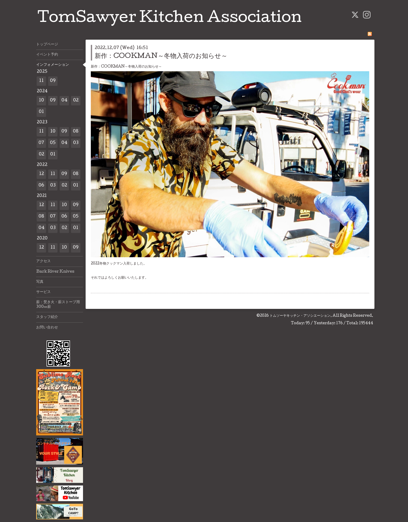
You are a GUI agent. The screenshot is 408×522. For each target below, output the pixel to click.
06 (41, 185)
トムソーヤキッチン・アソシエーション (300, 316)
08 (76, 131)
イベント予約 (47, 55)
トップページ (47, 45)
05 (53, 143)
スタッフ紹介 (47, 317)
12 (41, 174)
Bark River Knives (55, 272)
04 (64, 100)
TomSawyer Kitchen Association (169, 19)
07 (41, 143)
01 (41, 112)
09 (53, 81)
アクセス (43, 261)
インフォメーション (52, 65)
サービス (43, 292)
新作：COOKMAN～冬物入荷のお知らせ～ (161, 56)
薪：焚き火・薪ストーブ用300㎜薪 (58, 304)
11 (41, 81)
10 (41, 100)
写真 (39, 282)
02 (76, 100)
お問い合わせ (47, 328)
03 (76, 143)
